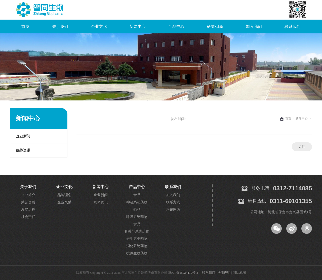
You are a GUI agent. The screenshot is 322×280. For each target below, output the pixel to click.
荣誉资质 (28, 202)
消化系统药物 (136, 246)
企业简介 (28, 195)
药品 (136, 209)
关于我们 (60, 26)
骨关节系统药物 (137, 231)
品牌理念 (64, 195)
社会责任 (28, 217)
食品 (136, 195)
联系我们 (293, 26)
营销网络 (173, 209)
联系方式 (173, 202)
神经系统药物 (136, 202)
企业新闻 (23, 136)
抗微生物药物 (136, 253)
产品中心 (176, 26)
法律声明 (223, 272)
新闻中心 (138, 26)
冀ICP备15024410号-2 (183, 272)
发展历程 (28, 209)
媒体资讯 (23, 150)
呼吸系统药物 (136, 217)
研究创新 (215, 26)
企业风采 (64, 202)
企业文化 (99, 26)
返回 (301, 147)
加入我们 (254, 26)
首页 (25, 26)
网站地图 (239, 272)
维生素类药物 (136, 239)
